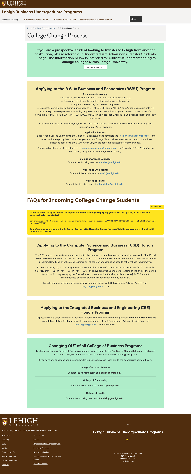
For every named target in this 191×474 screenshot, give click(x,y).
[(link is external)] (135, 135)
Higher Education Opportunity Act (46, 444)
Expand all (156, 206)
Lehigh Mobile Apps (10, 460)
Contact (5, 448)
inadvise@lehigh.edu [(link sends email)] (111, 162)
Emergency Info (8, 452)
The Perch (6, 435)
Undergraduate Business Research (96, 19)
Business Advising (10, 19)
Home (29, 28)
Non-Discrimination (41, 452)
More (135, 19)
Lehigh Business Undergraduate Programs (42, 12)
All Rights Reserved (31, 430)
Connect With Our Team (65, 19)
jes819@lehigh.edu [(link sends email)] (86, 324)
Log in (128, 424)
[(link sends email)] (110, 173)
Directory (5, 439)
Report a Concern (40, 464)
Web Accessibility (9, 456)
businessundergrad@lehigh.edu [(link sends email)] (100, 148)
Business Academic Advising (45, 28)
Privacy (43, 430)
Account (5, 465)
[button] (187, 4)
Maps (4, 444)
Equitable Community (41, 448)
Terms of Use (52, 430)
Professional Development (36, 19)
